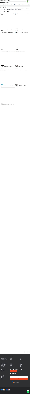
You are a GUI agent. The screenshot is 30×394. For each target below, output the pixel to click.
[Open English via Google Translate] (28, 0)
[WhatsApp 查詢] (28, 392)
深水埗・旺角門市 (8, 0)
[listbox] (10, 11)
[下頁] (28, 352)
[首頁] (0, 7)
